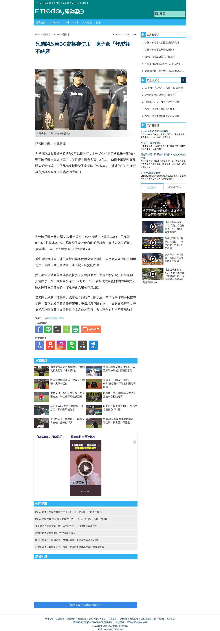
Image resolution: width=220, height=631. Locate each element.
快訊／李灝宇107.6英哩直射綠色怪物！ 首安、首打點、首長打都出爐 (71, 519)
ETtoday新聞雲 (43, 3)
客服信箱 (113, 619)
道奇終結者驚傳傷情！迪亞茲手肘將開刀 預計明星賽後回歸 (66, 526)
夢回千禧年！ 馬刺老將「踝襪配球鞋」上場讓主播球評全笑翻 (67, 540)
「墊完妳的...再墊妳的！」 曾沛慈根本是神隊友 (65, 436)
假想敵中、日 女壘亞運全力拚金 (162, 101)
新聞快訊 (40, 22)
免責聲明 (171, 619)
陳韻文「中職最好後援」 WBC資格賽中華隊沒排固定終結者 (119, 383)
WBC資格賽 (51, 318)
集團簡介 (82, 619)
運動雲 (62, 11)
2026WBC (55, 22)
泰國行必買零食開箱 (151, 142)
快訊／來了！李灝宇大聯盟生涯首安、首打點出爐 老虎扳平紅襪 (68, 511)
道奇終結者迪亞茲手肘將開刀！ (161, 56)
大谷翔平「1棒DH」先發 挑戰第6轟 (164, 87)
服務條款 (134, 619)
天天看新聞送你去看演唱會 (154, 131)
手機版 (56, 3)
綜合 (98, 22)
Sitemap (123, 619)
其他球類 (87, 22)
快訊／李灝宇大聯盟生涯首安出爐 (162, 42)
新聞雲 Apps (68, 3)
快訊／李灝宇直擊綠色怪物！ (160, 49)
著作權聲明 (159, 619)
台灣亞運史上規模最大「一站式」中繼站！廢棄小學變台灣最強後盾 (69, 547)
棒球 (66, 22)
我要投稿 (49, 619)
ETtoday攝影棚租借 (151, 172)
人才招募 (60, 619)
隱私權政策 (146, 619)
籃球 (75, 22)
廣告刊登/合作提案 (97, 619)
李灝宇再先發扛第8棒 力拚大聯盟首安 (55, 533)
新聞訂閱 (81, 3)
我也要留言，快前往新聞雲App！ (86, 604)
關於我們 (71, 619)
